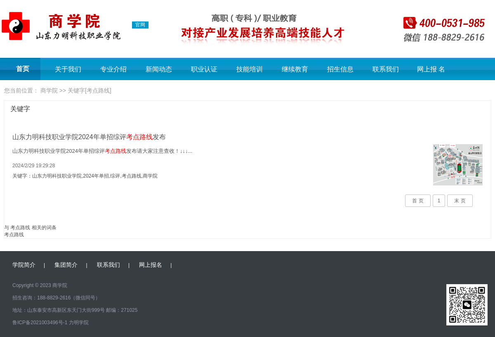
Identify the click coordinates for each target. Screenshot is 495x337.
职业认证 (204, 69)
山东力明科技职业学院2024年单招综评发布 (89, 136)
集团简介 (66, 264)
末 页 (459, 201)
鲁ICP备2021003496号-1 (39, 322)
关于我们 (68, 69)
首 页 (417, 201)
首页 (22, 68)
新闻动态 (159, 69)
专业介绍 (113, 69)
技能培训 (249, 69)
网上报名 (150, 264)
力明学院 (79, 322)
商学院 (49, 90)
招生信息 (340, 69)
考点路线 (14, 234)
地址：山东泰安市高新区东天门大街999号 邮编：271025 (74, 310)
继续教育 (295, 69)
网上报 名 (431, 69)
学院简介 (23, 264)
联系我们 (385, 69)
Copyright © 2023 (31, 285)
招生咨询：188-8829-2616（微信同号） (56, 298)
